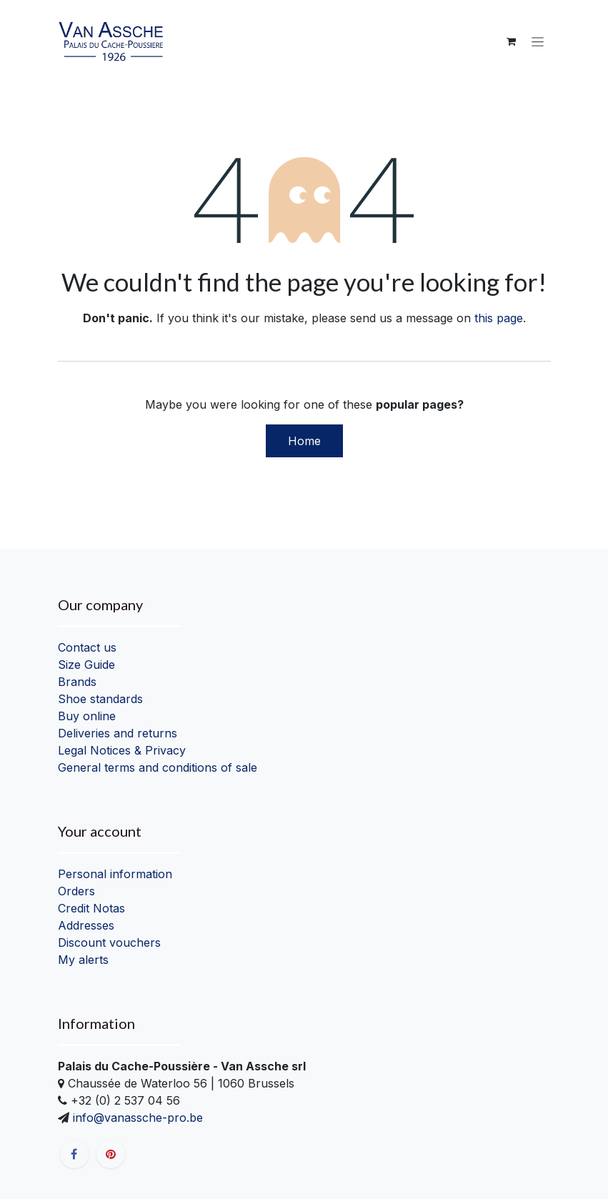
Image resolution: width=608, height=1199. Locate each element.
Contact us (87, 647)
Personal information (115, 874)
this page (498, 318)
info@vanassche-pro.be (136, 1117)
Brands (77, 682)
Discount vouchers (109, 942)
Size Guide (86, 664)
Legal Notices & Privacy (122, 750)
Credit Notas (91, 908)
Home (304, 441)
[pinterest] (110, 1154)
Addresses (86, 925)
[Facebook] (74, 1154)
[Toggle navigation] (537, 42)
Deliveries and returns (117, 733)
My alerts (83, 959)
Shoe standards (100, 699)
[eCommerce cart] (511, 41)
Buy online (87, 716)
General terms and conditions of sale (157, 767)
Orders (76, 891)
